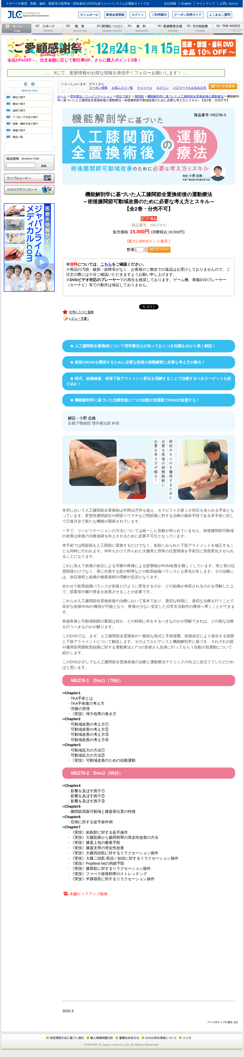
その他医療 (199, 29)
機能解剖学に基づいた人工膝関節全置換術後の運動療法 (185, 96)
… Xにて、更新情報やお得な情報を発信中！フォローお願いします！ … (116, 72)
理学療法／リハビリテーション (109, 29)
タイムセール (89, 15)
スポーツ (47, 29)
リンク (185, 1037)
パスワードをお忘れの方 (189, 88)
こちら (106, 264)
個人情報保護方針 (99, 1037)
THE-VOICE (228, 29)
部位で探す (123, 96)
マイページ (144, 88)
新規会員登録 (115, 15)
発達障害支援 (170, 29)
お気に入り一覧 (122, 88)
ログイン (138, 15)
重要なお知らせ (126, 1037)
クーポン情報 (98, 88)
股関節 (139, 96)
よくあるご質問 (219, 15)
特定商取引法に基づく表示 (64, 1037)
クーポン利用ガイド (188, 15)
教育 (78, 29)
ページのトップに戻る (122, 1022)
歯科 (140, 29)
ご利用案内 (159, 15)
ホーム (16, 29)
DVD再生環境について (159, 1037)
